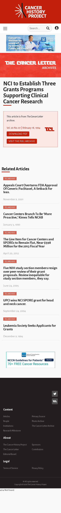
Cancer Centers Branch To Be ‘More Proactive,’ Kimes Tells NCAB (27, 215)
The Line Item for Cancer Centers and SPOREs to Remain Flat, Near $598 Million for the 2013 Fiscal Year (28, 243)
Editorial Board (9, 454)
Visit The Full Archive (22, 141)
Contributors (37, 449)
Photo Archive (38, 421)
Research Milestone (12, 431)
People (6, 421)
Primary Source (38, 416)
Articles (6, 416)
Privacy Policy (37, 468)
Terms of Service (10, 468)
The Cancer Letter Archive (43, 426)
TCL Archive (10, 179)
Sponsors (36, 445)
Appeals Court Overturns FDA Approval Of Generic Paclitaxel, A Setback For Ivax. (30, 189)
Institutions (8, 426)
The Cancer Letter (11, 449)
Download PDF (18, 134)
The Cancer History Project (15, 445)
